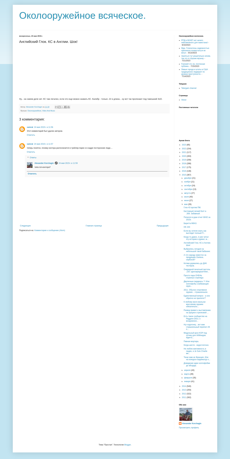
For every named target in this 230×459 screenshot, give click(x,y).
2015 (184, 175)
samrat (30, 127)
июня (186, 200)
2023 (184, 145)
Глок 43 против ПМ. (192, 207)
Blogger (127, 445)
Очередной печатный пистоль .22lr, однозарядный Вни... (197, 270)
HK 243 (187, 227)
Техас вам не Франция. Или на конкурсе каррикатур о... (197, 358)
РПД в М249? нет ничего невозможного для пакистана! (194, 41)
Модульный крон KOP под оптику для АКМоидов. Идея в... (195, 335)
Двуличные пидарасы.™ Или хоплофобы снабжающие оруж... (196, 283)
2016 (184, 171)
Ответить (31, 135)
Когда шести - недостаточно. (196, 345)
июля (186, 197)
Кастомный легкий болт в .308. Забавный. (195, 212)
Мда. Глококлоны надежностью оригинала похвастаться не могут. (195, 50)
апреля (187, 370)
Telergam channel (188, 88)
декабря (188, 178)
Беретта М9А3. (190, 223)
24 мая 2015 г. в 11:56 (43, 127)
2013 (184, 390)
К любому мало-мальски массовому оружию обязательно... (194, 304)
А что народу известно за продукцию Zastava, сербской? (195, 257)
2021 (184, 152)
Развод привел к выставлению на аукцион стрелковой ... (197, 311)
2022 (184, 149)
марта (187, 374)
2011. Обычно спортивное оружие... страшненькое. (196, 291)
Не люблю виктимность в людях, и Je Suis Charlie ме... (195, 351)
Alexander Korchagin (44, 163)
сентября (188, 189)
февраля (188, 378)
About (183, 100)
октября (188, 185)
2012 (184, 394)
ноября (187, 182)
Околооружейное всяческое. (82, 15)
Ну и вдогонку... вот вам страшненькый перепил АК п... (197, 326)
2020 (184, 156)
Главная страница (94, 226)
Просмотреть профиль (189, 428)
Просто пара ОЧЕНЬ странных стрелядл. (194, 276)
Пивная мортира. (191, 341)
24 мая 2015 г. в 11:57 (43, 144)
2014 (184, 386)
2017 (184, 167)
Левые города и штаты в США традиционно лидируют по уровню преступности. (194, 71)
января (187, 381)
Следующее (25, 226)
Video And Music (48, 111)
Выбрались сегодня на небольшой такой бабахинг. (197, 250)
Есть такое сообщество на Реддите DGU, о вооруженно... (195, 318)
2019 (184, 160)
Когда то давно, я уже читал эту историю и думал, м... (196, 238)
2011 (184, 397)
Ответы (33, 158)
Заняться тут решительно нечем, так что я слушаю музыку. (196, 57)
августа (187, 193)
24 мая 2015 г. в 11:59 (68, 163)
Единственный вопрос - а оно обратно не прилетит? (197, 297)
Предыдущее (163, 226)
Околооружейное (34, 111)
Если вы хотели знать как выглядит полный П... (195, 232)
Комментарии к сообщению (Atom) (49, 230)
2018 (184, 163)
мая (186, 204)
